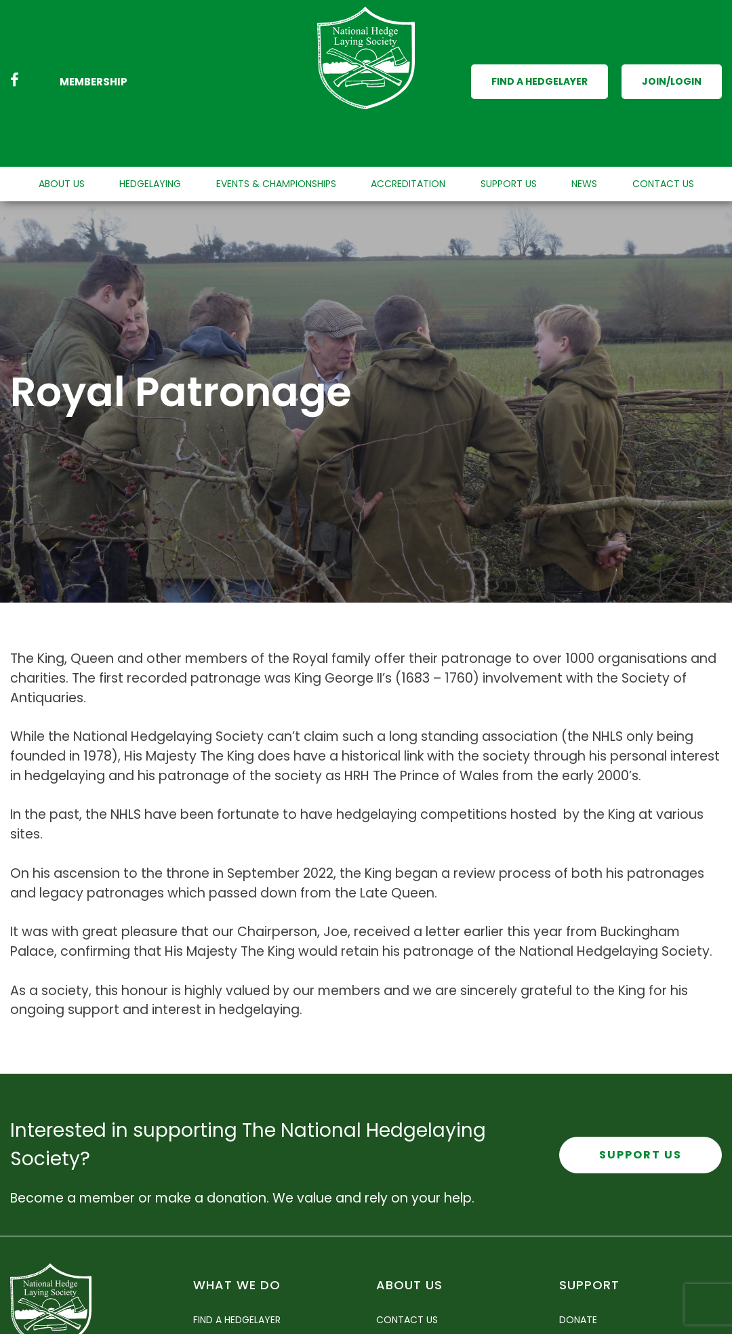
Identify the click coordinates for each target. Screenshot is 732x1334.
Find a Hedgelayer (539, 54)
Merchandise (590, 1318)
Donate (578, 1265)
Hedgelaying (150, 129)
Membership (93, 54)
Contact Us (663, 129)
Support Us (509, 129)
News (584, 129)
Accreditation (408, 129)
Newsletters (224, 1318)
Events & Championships (276, 129)
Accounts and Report (432, 1291)
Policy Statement (421, 1318)
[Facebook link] (14, 54)
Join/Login (672, 54)
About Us (62, 129)
